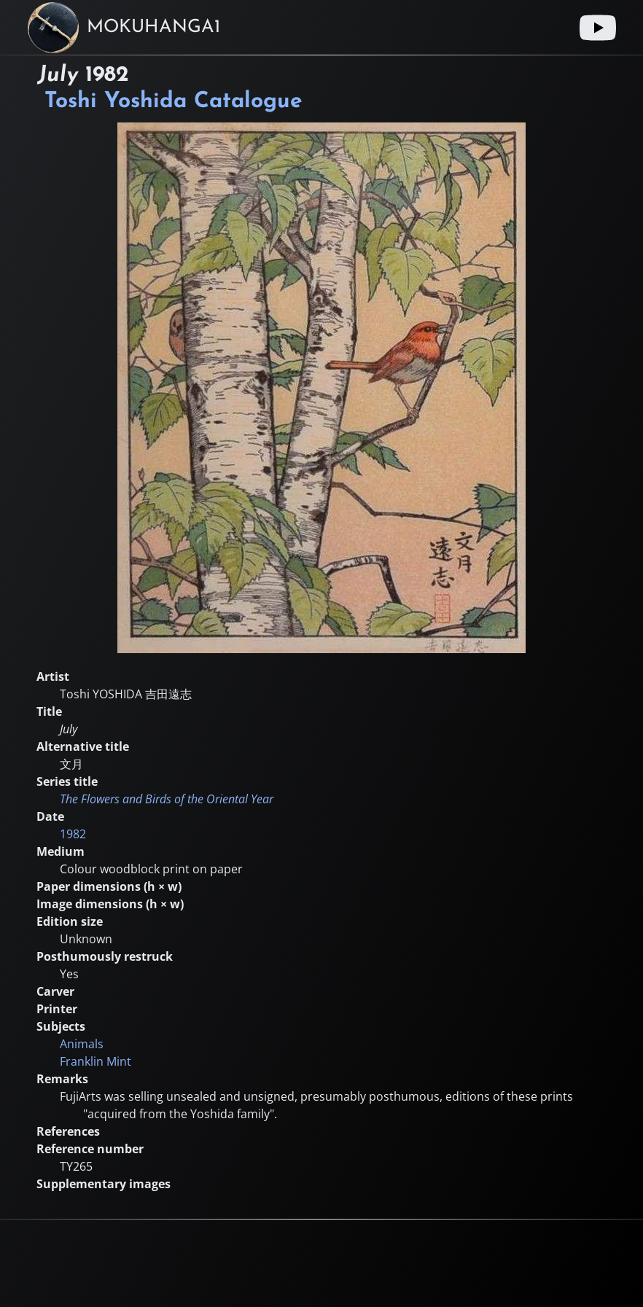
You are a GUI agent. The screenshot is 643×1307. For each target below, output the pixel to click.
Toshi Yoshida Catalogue (173, 101)
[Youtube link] (598, 27)
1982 (73, 834)
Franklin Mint (95, 1061)
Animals (82, 1044)
